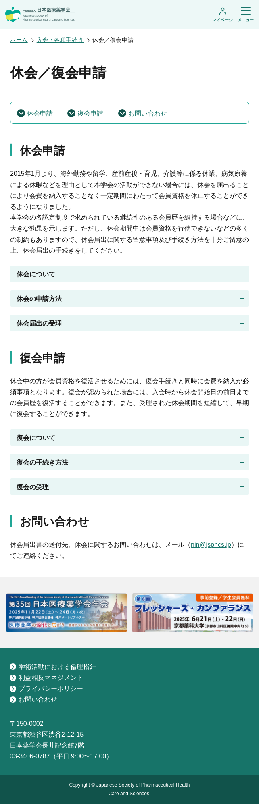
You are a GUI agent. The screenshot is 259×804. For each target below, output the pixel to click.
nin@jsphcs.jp (211, 544)
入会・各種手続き (60, 40)
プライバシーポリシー (46, 688)
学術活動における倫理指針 (53, 666)
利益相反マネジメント (46, 677)
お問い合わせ (33, 699)
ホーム (19, 40)
